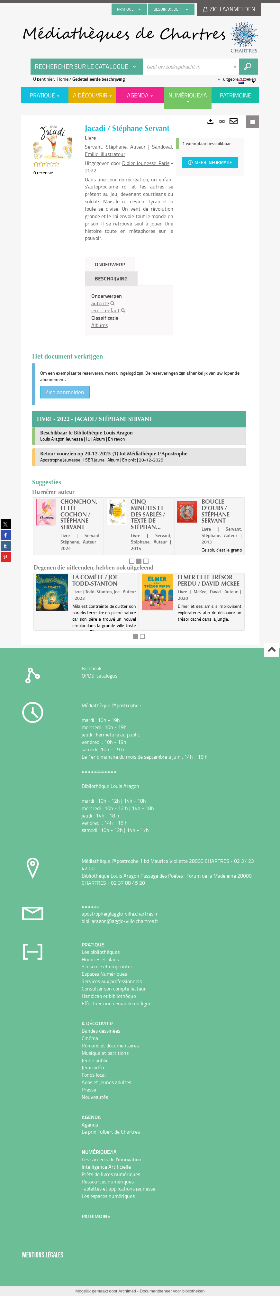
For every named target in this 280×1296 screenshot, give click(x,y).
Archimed (127, 1291)
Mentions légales (42, 1254)
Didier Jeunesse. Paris (145, 163)
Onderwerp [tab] (110, 264)
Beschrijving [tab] (111, 278)
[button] (52, 141)
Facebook (92, 668)
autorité (100, 303)
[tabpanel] (129, 310)
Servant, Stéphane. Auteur (115, 146)
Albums (99, 325)
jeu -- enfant (105, 310)
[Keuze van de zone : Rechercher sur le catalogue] (87, 67)
